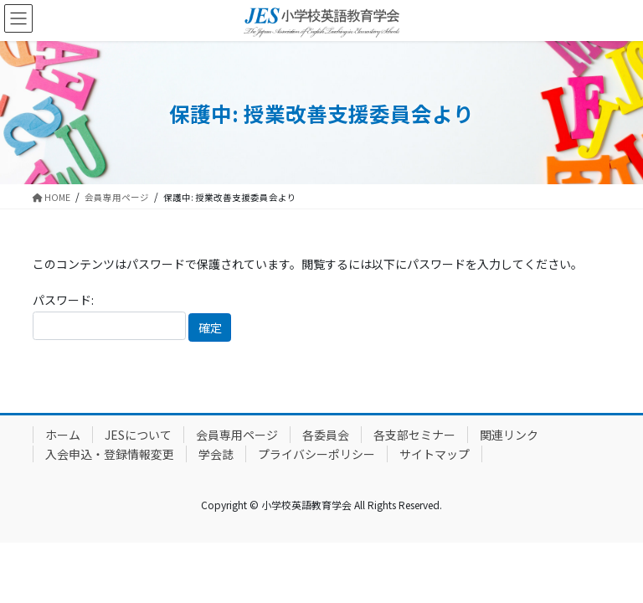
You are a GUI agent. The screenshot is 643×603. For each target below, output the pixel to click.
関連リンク (509, 434)
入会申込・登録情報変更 (109, 454)
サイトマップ (434, 454)
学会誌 (216, 454)
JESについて (138, 434)
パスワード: (109, 315)
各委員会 (325, 434)
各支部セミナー (414, 434)
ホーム (62, 434)
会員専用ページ (237, 434)
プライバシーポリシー (316, 454)
